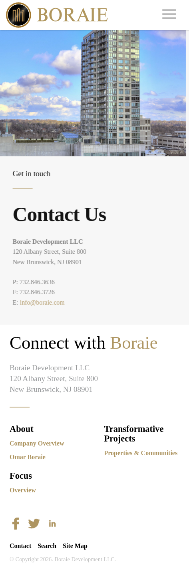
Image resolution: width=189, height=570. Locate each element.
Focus (21, 476)
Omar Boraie (28, 457)
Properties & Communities (141, 453)
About (22, 429)
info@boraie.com (44, 302)
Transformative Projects (134, 434)
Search (47, 545)
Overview (23, 490)
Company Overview (37, 443)
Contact (20, 545)
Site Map (75, 545)
